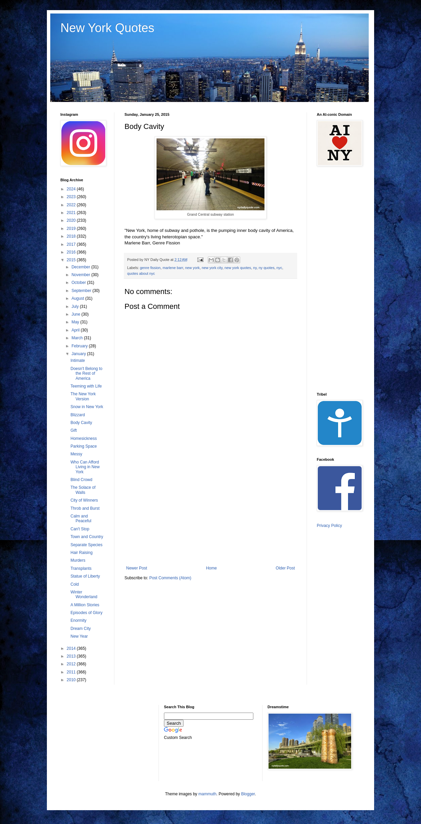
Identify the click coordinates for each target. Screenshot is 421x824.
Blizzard (78, 415)
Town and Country (87, 536)
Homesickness (84, 438)
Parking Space (84, 446)
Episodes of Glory (87, 612)
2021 (72, 212)
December (81, 267)
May (76, 322)
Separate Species (87, 544)
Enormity (78, 620)
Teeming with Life (86, 386)
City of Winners (84, 500)
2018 (72, 236)
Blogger (248, 794)
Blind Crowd (81, 479)
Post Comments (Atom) (170, 578)
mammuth (207, 794)
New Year (79, 636)
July (76, 306)
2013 (72, 656)
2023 (72, 196)
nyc (279, 268)
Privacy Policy (329, 525)
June (76, 314)
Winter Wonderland (84, 594)
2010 (72, 679)
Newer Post (136, 568)
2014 (72, 648)
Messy (76, 454)
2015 (72, 260)
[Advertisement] (210, 510)
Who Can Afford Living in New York (85, 467)
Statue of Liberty (85, 576)
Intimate (78, 360)
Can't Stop (80, 529)
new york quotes (238, 268)
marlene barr (173, 268)
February (80, 346)
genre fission (150, 268)
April (76, 330)
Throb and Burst (85, 508)
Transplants (81, 568)
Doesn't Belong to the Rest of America (86, 373)
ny (255, 268)
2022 (72, 205)
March (78, 338)
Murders (78, 560)
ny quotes (267, 268)
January (79, 353)
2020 (72, 220)
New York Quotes (107, 28)
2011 (72, 672)
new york (192, 268)
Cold (75, 584)
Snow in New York (87, 406)
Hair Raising (81, 552)
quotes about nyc (141, 273)
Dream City (81, 628)
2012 (72, 664)
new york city (212, 268)
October (79, 282)
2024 (72, 189)
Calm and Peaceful (81, 518)
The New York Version (83, 396)
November (81, 274)
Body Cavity (81, 422)
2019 (72, 228)
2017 (72, 244)
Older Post (285, 568)
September (82, 290)
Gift (74, 430)
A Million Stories (85, 605)
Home (211, 568)
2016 (72, 252)
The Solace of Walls (83, 490)
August (78, 298)
